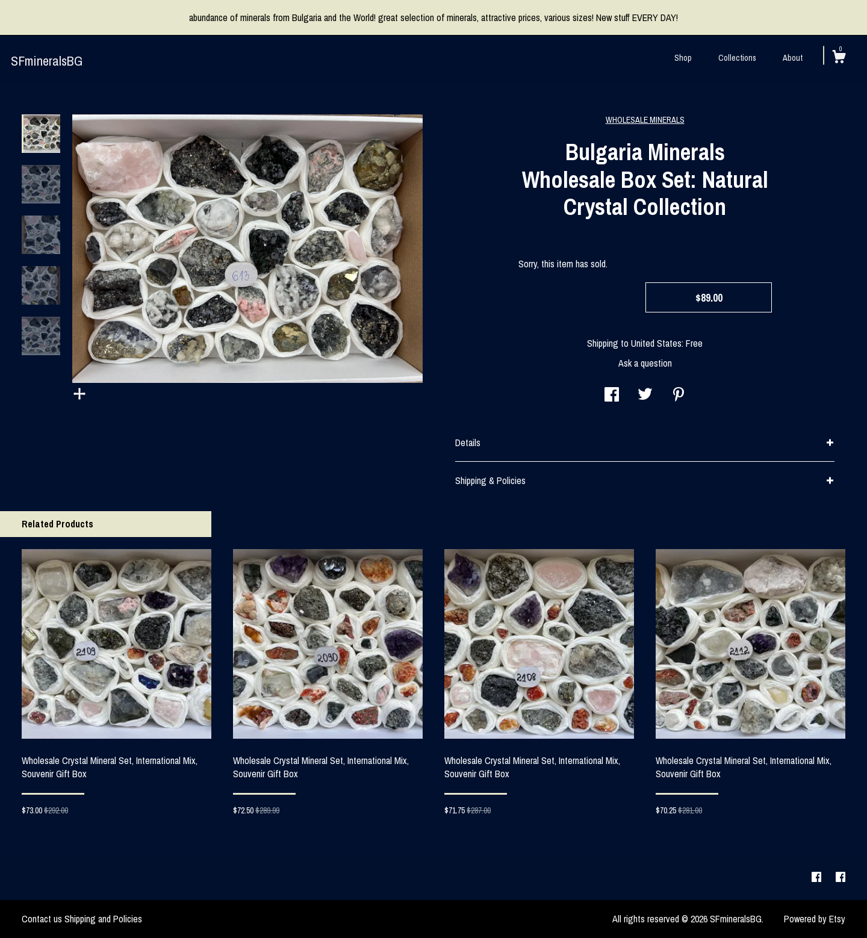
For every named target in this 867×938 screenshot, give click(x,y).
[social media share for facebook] (611, 395)
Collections (737, 57)
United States (656, 343)
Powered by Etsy (814, 918)
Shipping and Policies (103, 918)
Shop (683, 57)
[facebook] (818, 877)
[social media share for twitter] (645, 395)
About (793, 57)
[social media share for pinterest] (678, 395)
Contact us (42, 918)
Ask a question (645, 363)
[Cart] (838, 58)
